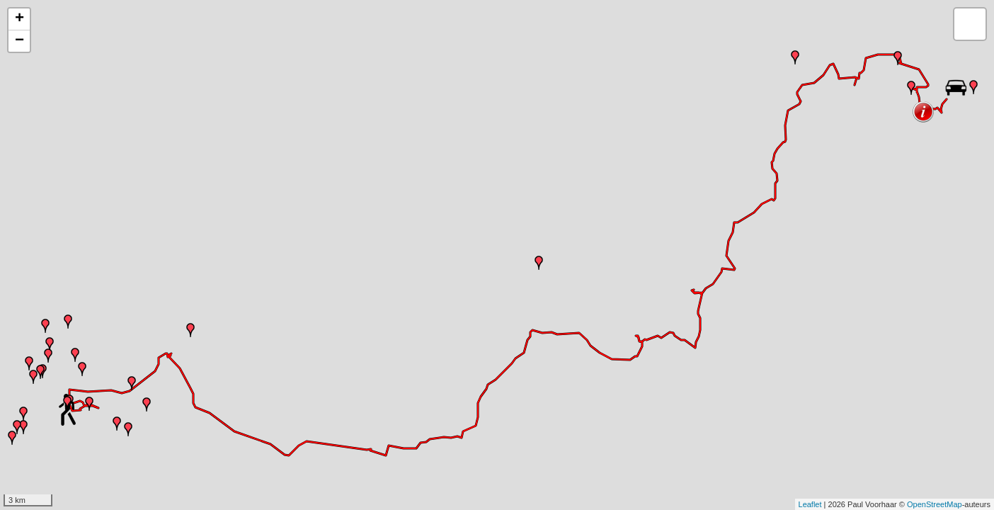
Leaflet (810, 504)
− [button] (19, 41)
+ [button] (19, 19)
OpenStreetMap (934, 504)
